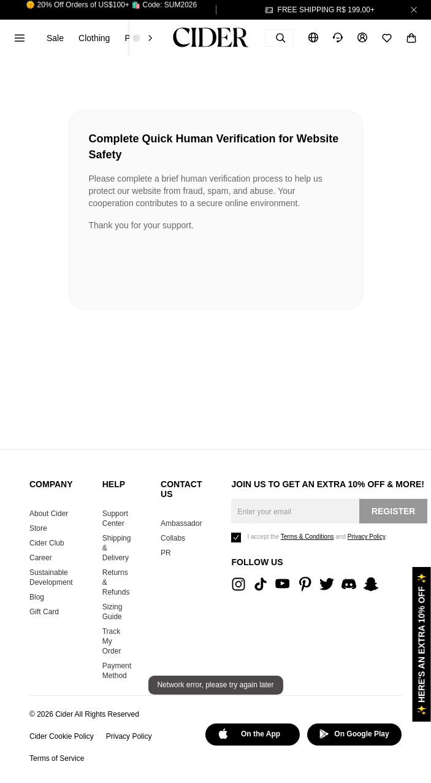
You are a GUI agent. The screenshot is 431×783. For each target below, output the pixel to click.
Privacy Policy (129, 736)
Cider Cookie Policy (61, 736)
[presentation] (182, 265)
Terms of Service (56, 758)
